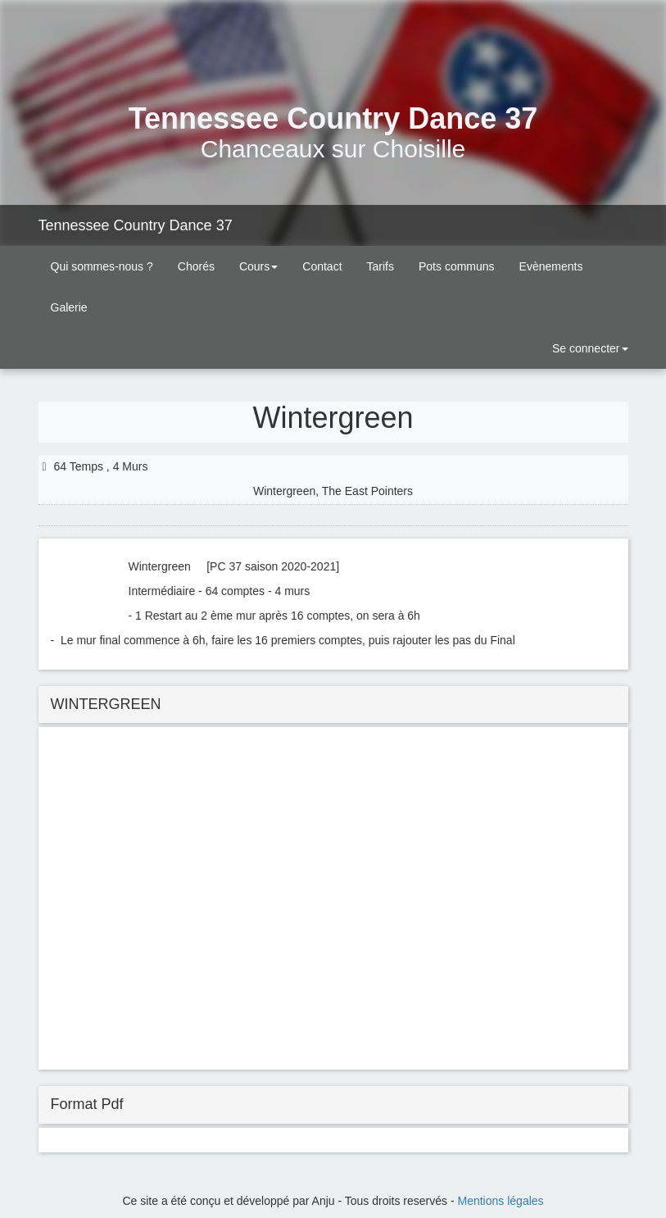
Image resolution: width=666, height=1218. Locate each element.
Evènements (551, 266)
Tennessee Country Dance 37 (136, 225)
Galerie (69, 307)
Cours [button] (258, 266)
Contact (322, 266)
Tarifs (380, 266)
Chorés (196, 266)
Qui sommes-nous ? (102, 266)
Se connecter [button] (588, 348)
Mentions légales (501, 1200)
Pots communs (457, 266)
